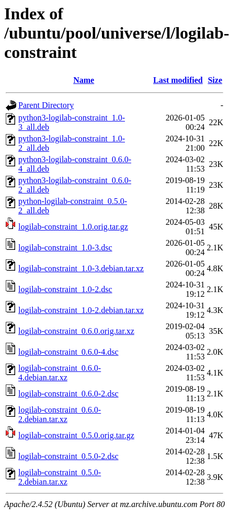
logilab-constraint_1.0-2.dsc (65, 289)
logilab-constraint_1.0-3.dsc (65, 247)
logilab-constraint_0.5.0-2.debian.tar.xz (59, 477)
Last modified (178, 80)
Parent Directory (46, 105)
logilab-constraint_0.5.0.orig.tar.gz (76, 435)
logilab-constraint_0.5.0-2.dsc (68, 456)
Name (83, 80)
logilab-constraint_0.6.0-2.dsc (68, 393)
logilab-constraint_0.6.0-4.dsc (68, 351)
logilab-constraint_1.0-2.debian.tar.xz (81, 310)
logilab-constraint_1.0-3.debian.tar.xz (81, 268)
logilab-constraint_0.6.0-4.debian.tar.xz (59, 373)
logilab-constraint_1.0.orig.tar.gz (73, 226)
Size (215, 80)
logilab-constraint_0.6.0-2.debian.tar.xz (59, 414)
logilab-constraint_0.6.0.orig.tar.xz (76, 331)
